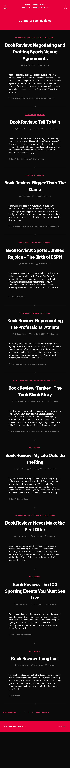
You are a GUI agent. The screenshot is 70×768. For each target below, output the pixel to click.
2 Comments (53, 143)
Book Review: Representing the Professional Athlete (35, 348)
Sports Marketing (51, 241)
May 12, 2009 (38, 702)
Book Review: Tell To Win (35, 132)
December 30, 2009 (38, 362)
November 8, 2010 (44, 285)
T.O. (59, 241)
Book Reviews (19, 38)
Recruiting (38, 409)
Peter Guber (41, 173)
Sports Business (46, 257)
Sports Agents (51, 409)
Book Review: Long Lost (35, 691)
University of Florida (52, 460)
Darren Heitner (30, 72)
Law (37, 105)
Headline (52, 38)
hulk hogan (25, 528)
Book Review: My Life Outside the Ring (35, 487)
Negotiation (43, 105)
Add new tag (15, 392)
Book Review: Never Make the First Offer (35, 555)
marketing (41, 241)
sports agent (42, 392)
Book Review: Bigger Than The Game (35, 200)
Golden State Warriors (28, 173)
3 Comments (52, 498)
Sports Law (51, 105)
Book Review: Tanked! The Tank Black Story (35, 419)
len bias (34, 241)
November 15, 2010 (44, 210)
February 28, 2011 (38, 143)
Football (24, 460)
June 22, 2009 (38, 634)
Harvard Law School (27, 392)
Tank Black (41, 460)
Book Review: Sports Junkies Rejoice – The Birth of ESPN (35, 271)
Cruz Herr (21, 498)
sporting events (26, 664)
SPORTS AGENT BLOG (35, 4)
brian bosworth (26, 241)
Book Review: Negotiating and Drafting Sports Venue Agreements (35, 55)
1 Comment (54, 362)
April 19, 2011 (44, 72)
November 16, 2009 (36, 498)
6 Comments (54, 430)
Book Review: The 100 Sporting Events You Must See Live (35, 620)
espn (23, 318)
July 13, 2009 (37, 565)
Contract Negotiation (37, 38)
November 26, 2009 (38, 430)
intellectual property (28, 105)
